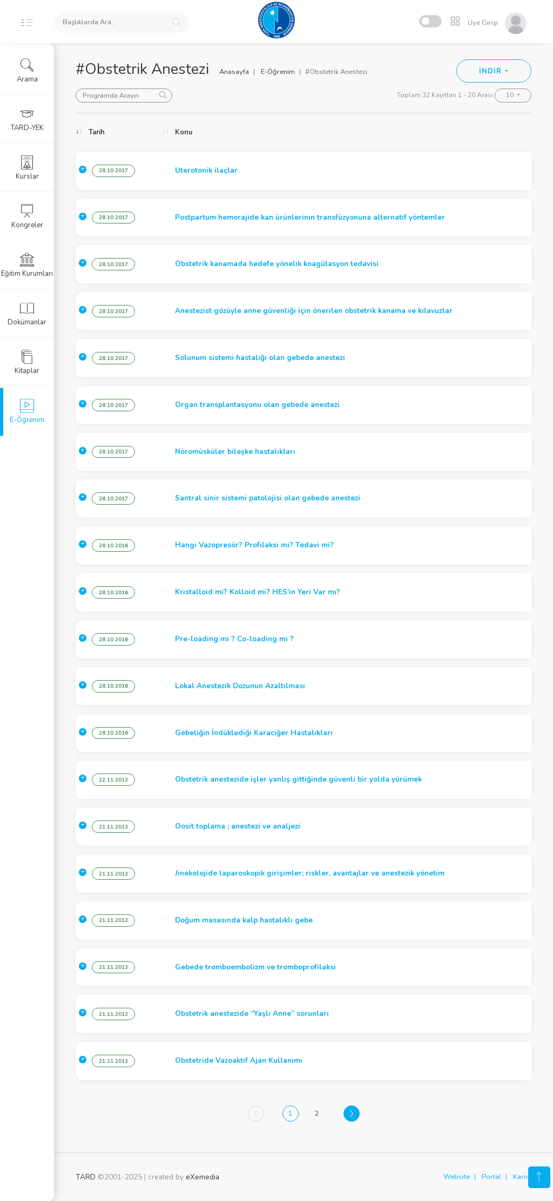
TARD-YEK (27, 119)
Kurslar (27, 167)
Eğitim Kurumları (27, 265)
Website (456, 1177)
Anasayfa (234, 72)
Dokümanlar (27, 313)
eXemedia (202, 1177)
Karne (522, 1177)
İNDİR (491, 71)
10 (510, 95)
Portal (491, 1177)
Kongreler (27, 216)
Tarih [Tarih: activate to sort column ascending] (97, 132)
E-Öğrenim (278, 72)
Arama (27, 70)
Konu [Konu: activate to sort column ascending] (183, 132)
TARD (86, 1177)
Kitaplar (27, 362)
